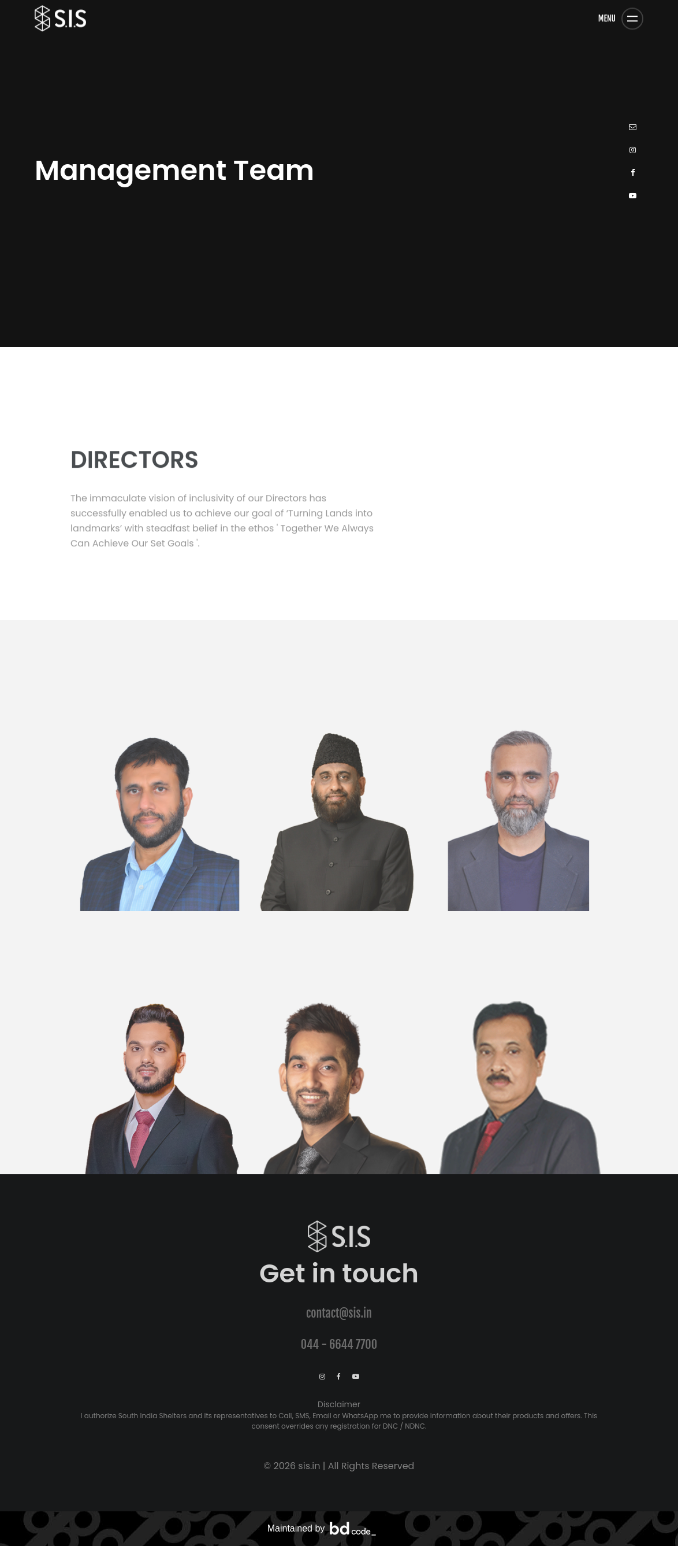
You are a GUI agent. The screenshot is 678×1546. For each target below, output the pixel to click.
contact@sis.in (339, 1313)
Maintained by (322, 1528)
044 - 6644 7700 (339, 1344)
